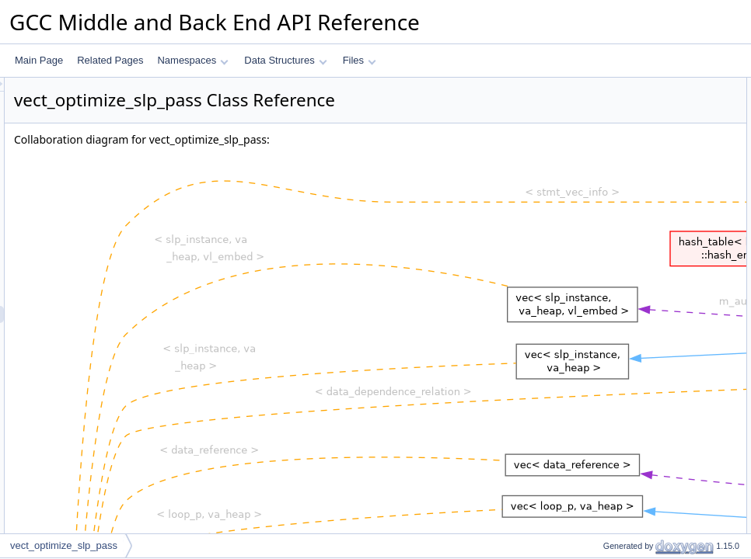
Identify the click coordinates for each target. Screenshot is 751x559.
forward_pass (618, 479)
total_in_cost (616, 427)
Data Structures (285, 60)
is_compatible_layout (633, 274)
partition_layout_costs (635, 325)
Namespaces (192, 60)
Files (359, 60)
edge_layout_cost (626, 410)
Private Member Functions (632, 137)
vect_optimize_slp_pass (639, 103)
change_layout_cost (631, 308)
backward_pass (622, 496)
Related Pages (110, 60)
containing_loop (622, 154)
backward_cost (621, 462)
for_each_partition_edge (640, 257)
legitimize (609, 393)
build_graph (614, 222)
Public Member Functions (630, 86)
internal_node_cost (629, 359)
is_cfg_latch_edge (627, 171)
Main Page (39, 60)
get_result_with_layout (636, 513)
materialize (612, 530)
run (596, 120)
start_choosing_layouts (638, 376)
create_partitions (624, 239)
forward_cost (617, 444)
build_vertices (618, 188)
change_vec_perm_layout (643, 342)
